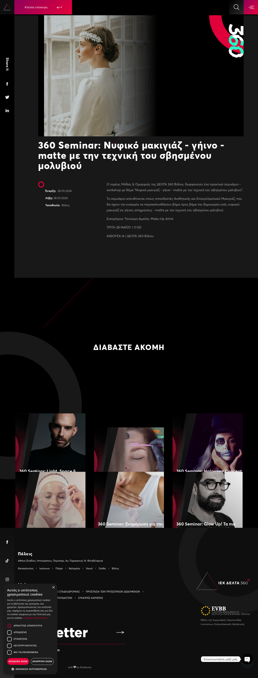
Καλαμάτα (74, 568)
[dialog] (30, 629)
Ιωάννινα (44, 568)
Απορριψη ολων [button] (42, 661)
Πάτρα (59, 568)
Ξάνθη (102, 568)
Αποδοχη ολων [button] (18, 661)
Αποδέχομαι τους (41, 650)
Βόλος (66, 205)
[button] (30, 669)
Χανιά (89, 568)
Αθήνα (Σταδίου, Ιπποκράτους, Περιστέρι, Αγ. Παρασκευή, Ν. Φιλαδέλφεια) (60, 560)
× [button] (53, 587)
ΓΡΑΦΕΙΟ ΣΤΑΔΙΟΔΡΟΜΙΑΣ (64, 591)
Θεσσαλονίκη (25, 568)
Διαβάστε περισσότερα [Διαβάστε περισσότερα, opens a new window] (35, 617)
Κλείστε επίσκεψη (43, 7)
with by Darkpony (79, 667)
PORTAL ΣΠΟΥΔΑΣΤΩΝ (58, 597)
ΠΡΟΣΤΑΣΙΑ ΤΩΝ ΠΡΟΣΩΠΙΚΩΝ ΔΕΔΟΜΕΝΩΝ (113, 591)
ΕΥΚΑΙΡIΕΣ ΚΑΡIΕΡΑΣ (90, 597)
